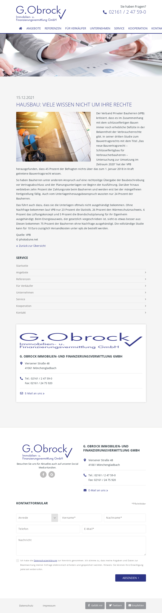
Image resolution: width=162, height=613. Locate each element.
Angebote (33, 28)
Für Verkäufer (75, 28)
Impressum (49, 605)
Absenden (130, 578)
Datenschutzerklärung (45, 560)
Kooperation (137, 28)
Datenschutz (26, 605)
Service (119, 28)
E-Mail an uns (31, 393)
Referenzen (53, 28)
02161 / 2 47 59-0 (124, 12)
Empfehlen (136, 605)
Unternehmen (100, 28)
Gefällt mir (95, 605)
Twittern (115, 605)
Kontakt (21, 312)
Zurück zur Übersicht (32, 246)
